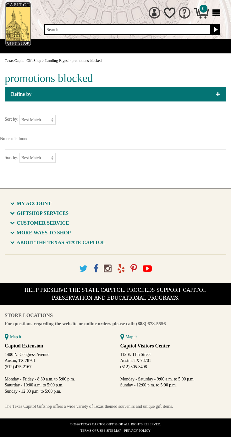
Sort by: (11, 119)
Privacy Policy (137, 430)
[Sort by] (37, 120)
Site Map (114, 430)
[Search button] (214, 30)
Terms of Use (91, 430)
